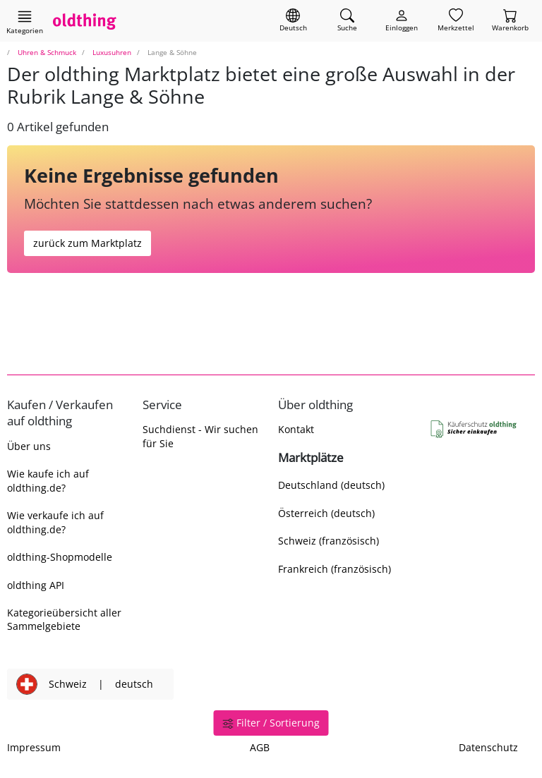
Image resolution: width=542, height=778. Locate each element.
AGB (260, 747)
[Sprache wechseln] (293, 20)
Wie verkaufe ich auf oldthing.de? (55, 522)
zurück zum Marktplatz (87, 243)
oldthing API (35, 585)
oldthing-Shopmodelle (59, 557)
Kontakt (296, 429)
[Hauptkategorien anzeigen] (24, 22)
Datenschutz (488, 747)
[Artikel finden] (347, 20)
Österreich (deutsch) (326, 513)
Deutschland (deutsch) (331, 485)
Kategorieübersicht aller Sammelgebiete (64, 619)
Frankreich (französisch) (334, 569)
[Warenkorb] (510, 20)
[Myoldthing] (401, 20)
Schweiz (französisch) (328, 540)
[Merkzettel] (456, 20)
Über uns (29, 446)
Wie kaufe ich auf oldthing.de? (48, 480)
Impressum (34, 747)
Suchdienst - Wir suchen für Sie (200, 436)
